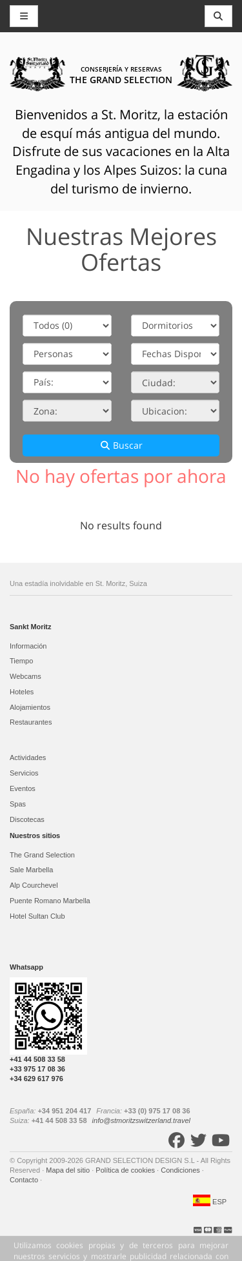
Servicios (24, 773)
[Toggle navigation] (219, 16)
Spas (18, 804)
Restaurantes (31, 722)
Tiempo (21, 661)
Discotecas (27, 819)
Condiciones (181, 1170)
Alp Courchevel (34, 885)
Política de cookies (126, 1170)
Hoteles (22, 692)
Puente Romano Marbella (50, 900)
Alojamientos (30, 707)
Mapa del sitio (69, 1170)
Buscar (121, 445)
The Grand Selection (42, 855)
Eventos (22, 788)
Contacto (25, 1180)
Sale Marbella (31, 870)
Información (28, 646)
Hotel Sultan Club (37, 916)
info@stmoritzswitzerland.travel (141, 1120)
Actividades (28, 757)
